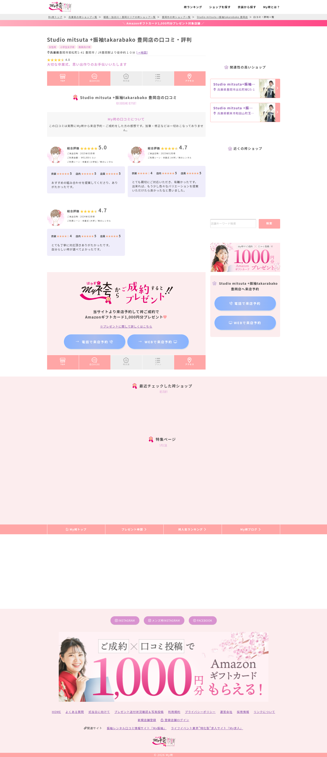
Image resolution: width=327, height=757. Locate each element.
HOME (56, 712)
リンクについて (264, 712)
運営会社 (226, 712)
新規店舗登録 (147, 720)
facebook (202, 620)
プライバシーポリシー (200, 712)
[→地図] (142, 52)
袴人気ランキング (192, 529)
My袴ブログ (250, 529)
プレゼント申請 (134, 529)
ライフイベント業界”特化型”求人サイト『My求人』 (207, 728)
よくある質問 (74, 712)
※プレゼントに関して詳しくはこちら (126, 326)
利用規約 (174, 712)
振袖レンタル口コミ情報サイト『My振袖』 (136, 728)
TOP (63, 77)
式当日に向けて (99, 712)
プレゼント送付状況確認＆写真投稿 (139, 712)
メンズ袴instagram (164, 620)
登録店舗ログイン (175, 720)
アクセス (189, 77)
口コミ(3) (94, 77)
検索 (269, 223)
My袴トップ (76, 529)
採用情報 (243, 712)
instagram (125, 620)
